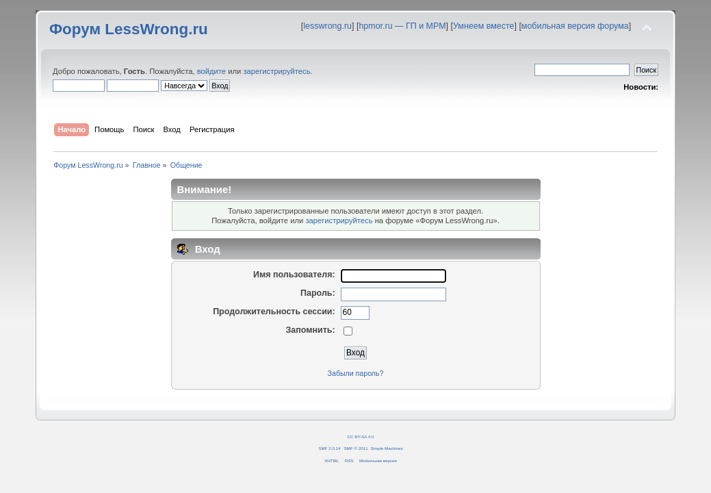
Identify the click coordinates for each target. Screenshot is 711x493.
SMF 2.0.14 (329, 448)
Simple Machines (386, 448)
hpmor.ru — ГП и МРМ (402, 26)
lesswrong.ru (327, 26)
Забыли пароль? (356, 373)
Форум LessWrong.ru (128, 29)
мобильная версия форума (575, 26)
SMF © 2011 (356, 448)
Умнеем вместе (483, 26)
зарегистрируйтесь (276, 71)
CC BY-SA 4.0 (361, 436)
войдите (211, 71)
